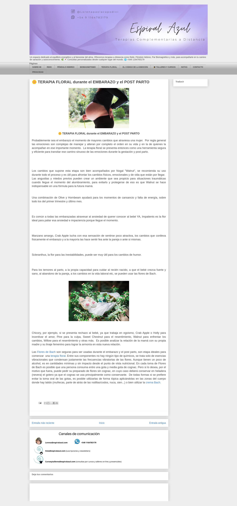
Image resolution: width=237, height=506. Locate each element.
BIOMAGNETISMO (88, 67)
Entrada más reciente (43, 423)
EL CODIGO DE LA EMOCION (135, 67)
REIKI (49, 67)
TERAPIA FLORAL (109, 67)
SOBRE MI (36, 67)
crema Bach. (153, 382)
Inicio (101, 423)
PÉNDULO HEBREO (65, 67)
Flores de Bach (46, 351)
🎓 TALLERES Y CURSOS (164, 67)
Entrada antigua (157, 423)
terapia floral (58, 355)
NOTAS (184, 67)
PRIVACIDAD (38, 72)
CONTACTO (198, 67)
